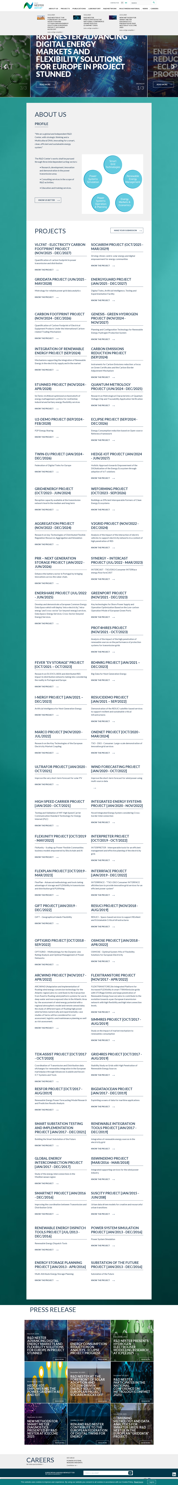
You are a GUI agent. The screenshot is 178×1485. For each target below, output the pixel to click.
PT (122, 2)
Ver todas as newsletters (52, 1474)
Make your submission (125, 230)
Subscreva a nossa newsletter (60, 1472)
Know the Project (44, 686)
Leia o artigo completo (55, 32)
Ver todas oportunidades (34, 1464)
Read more (45, 84)
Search (154, 2)
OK (130, 1473)
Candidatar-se (71, 1465)
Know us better (46, 200)
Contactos (114, 2)
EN (126, 2)
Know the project (44, 270)
